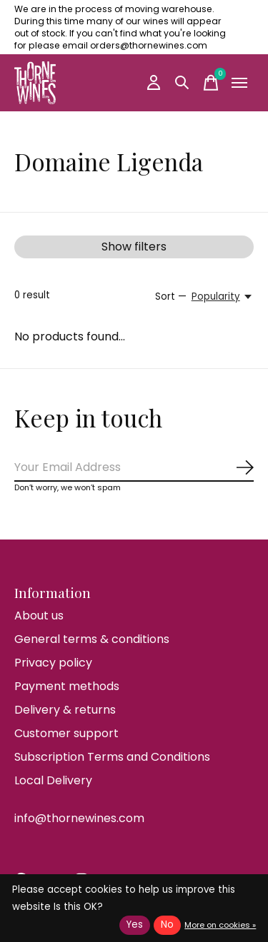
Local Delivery (53, 780)
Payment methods (66, 686)
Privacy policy (53, 662)
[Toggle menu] (239, 83)
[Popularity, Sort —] (223, 297)
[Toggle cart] (211, 83)
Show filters (134, 246)
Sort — (171, 296)
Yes (134, 924)
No (167, 924)
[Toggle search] (182, 83)
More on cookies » (220, 925)
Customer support (66, 733)
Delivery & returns (65, 710)
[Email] (134, 468)
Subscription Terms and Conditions (112, 757)
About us (39, 615)
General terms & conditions (91, 639)
